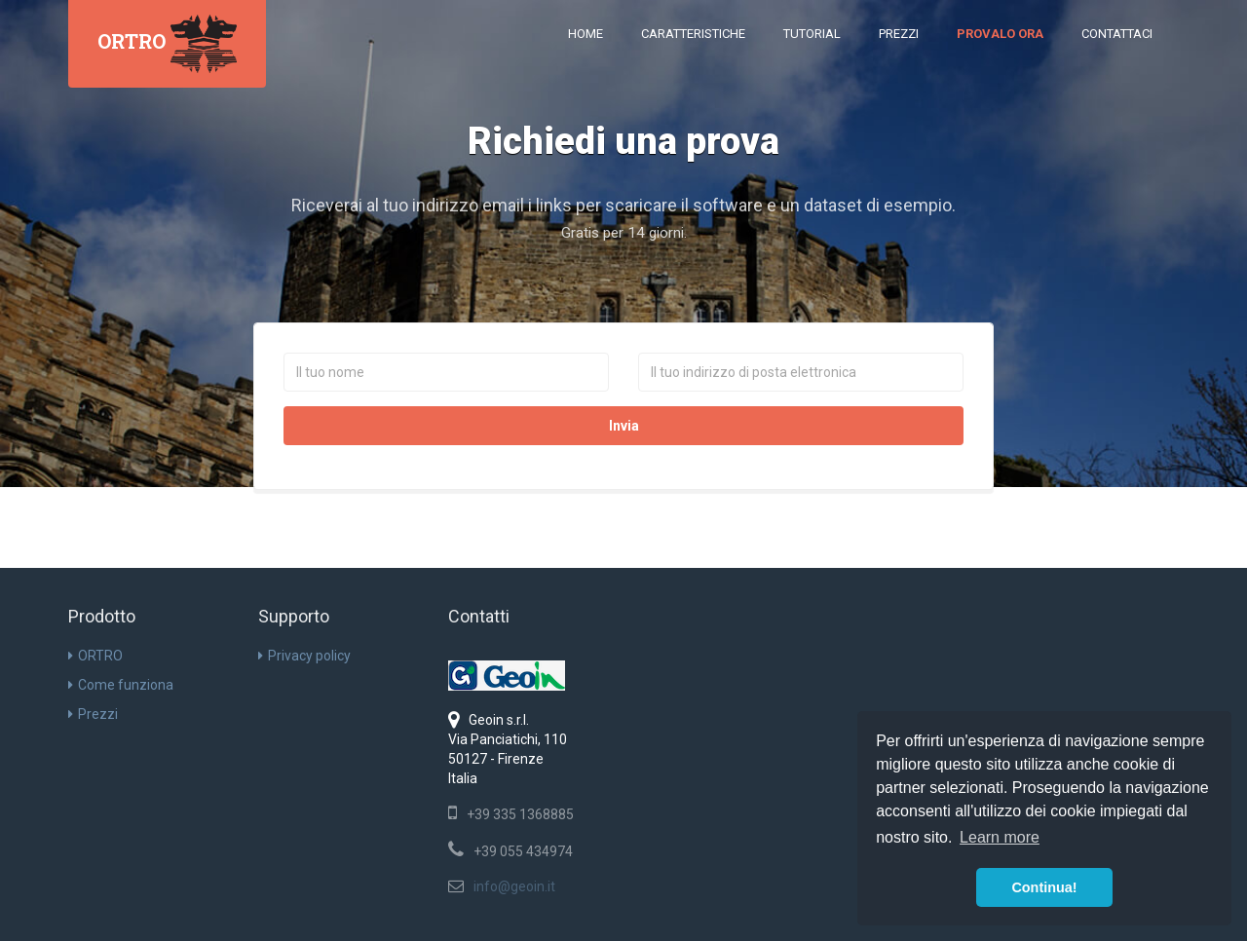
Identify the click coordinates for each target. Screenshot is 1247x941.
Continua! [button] (1044, 887)
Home (585, 33)
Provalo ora (1000, 33)
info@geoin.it (514, 886)
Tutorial (812, 33)
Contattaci (1117, 33)
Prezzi (899, 33)
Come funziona (120, 685)
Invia (624, 425)
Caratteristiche (693, 33)
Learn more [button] (999, 837)
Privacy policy (304, 655)
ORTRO (95, 655)
